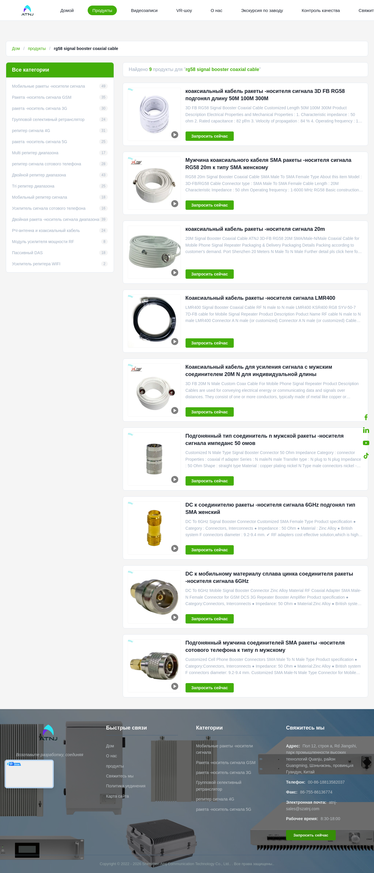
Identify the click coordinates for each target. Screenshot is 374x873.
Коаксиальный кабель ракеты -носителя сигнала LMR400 (260, 298)
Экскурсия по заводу (262, 10)
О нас (216, 10)
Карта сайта (117, 796)
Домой (67, 10)
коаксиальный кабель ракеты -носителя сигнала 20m (255, 229)
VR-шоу (184, 10)
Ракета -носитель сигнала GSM (225, 762)
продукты (37, 48)
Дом (16, 48)
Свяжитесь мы (120, 776)
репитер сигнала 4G (215, 799)
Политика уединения (126, 786)
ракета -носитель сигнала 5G (223, 809)
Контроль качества (321, 10)
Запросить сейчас (209, 136)
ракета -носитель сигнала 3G (223, 772)
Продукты (102, 10)
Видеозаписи (144, 10)
